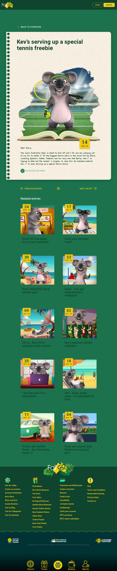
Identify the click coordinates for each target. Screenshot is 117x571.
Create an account (12, 489)
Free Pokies (37, 527)
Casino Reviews (11, 504)
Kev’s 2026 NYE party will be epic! (36, 291)
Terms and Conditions (96, 490)
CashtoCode (65, 508)
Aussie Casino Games (41, 508)
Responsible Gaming (95, 494)
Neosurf (63, 493)
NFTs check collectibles (69, 519)
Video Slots (37, 516)
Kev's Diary (9, 497)
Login (97, 5)
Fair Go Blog (10, 508)
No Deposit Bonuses (40, 501)
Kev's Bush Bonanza (40, 490)
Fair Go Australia (12, 515)
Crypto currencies (67, 489)
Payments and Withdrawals (71, 485)
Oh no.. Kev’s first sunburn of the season (36, 344)
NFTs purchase (66, 515)
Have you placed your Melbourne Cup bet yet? (78, 450)
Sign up (109, 5)
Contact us (91, 501)
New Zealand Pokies (40, 512)
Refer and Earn (11, 500)
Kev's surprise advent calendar (78, 344)
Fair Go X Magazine (13, 511)
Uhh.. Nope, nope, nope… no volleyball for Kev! (79, 396)
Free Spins (36, 497)
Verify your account (68, 511)
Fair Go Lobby (10, 485)
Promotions (37, 486)
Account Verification (13, 493)
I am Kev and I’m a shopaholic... (34, 394)
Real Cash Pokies (39, 523)
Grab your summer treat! (77, 240)
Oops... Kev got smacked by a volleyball (74, 292)
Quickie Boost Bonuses (41, 505)
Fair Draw (36, 494)
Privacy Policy (93, 497)
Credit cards (65, 497)
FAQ (89, 486)
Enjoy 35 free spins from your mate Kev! (35, 240)
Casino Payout (38, 519)
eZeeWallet (64, 500)
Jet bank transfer (67, 504)
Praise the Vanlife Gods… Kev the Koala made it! (35, 450)
